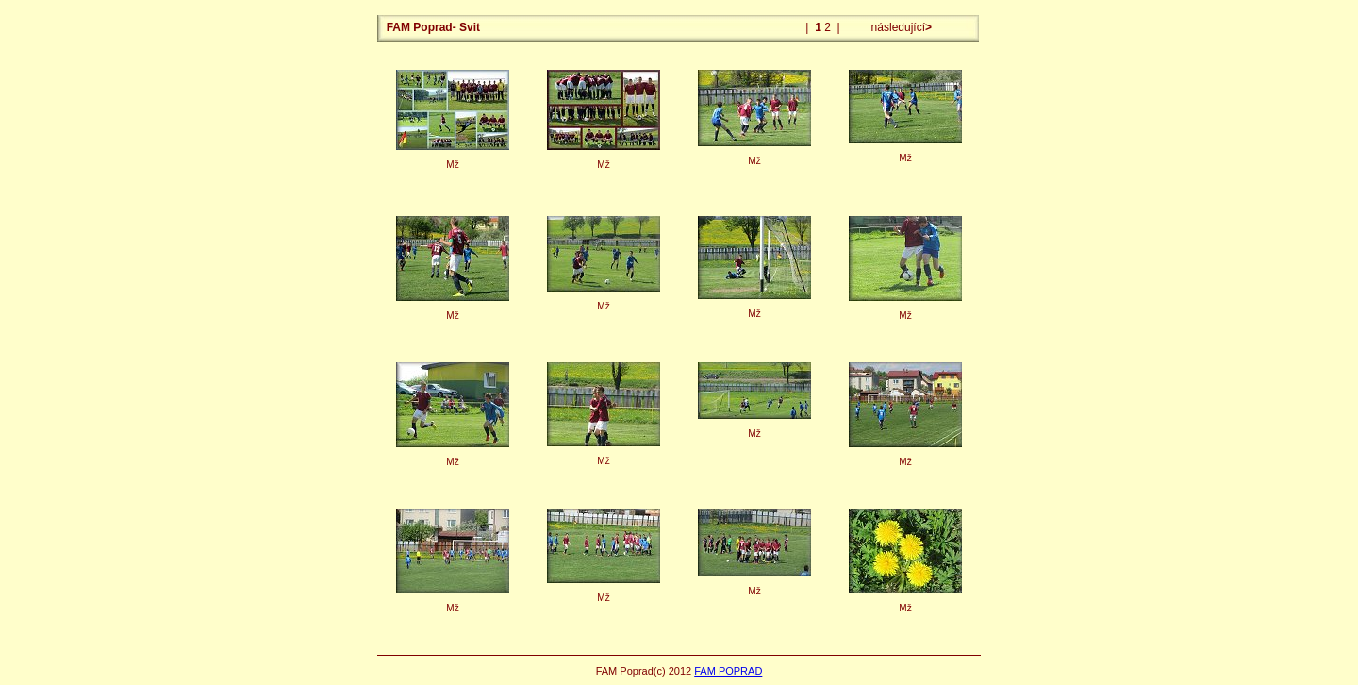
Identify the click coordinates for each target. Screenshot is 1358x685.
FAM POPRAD (728, 671)
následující (900, 27)
